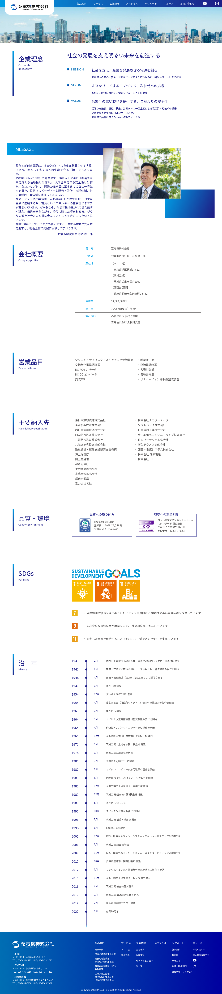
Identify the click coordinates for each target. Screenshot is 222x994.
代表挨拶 (140, 954)
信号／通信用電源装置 (105, 953)
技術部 (175, 954)
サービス (98, 3)
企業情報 (114, 3)
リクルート (151, 3)
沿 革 (139, 966)
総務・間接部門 (179, 966)
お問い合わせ (187, 3)
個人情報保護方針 (201, 954)
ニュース (168, 3)
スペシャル (132, 3)
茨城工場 (125, 954)
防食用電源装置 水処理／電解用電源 (104, 960)
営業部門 (176, 949)
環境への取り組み (144, 960)
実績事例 (99, 949)
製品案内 (82, 3)
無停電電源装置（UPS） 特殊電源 (106, 968)
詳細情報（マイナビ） (182, 971)
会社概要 (140, 949)
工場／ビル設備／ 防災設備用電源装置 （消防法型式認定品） (105, 976)
